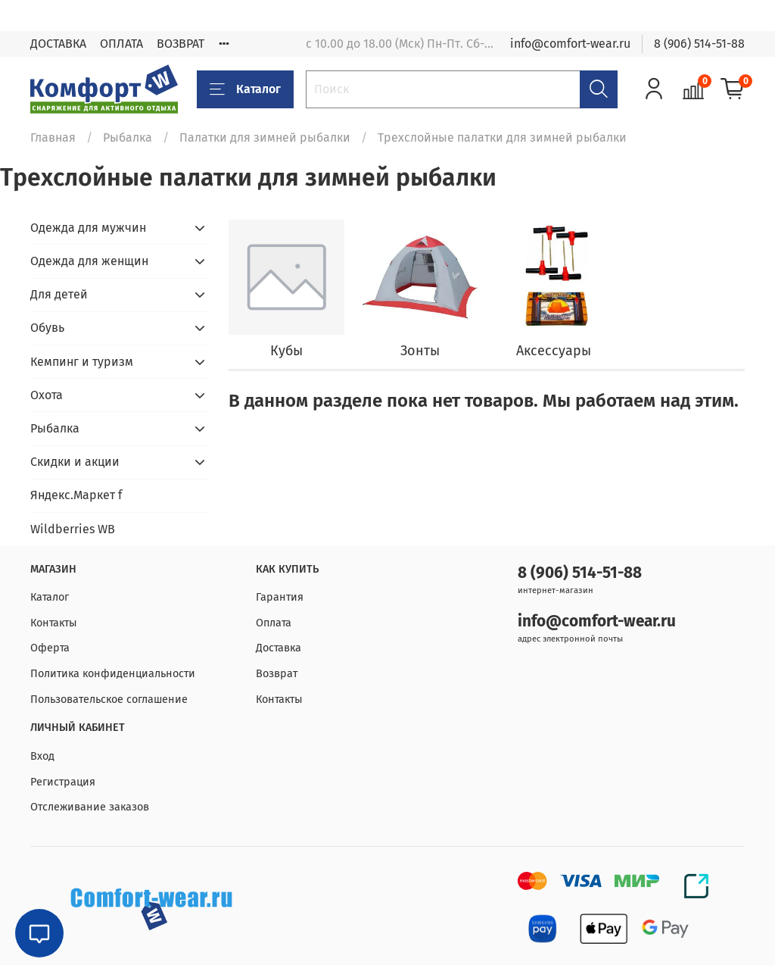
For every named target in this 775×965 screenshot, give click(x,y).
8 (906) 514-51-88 (699, 43)
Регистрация (62, 782)
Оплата (273, 623)
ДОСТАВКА (58, 43)
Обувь (47, 327)
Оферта (50, 648)
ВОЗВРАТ (180, 43)
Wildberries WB (72, 529)
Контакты (53, 623)
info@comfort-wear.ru (570, 43)
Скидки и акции (75, 461)
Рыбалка (127, 137)
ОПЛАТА (121, 43)
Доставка (278, 648)
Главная (53, 137)
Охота (46, 395)
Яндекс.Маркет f (76, 495)
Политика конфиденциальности (112, 673)
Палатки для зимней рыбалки (264, 137)
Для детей (59, 294)
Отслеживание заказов (89, 807)
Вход (42, 756)
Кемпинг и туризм (81, 361)
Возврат (276, 673)
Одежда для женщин (89, 261)
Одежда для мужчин (88, 227)
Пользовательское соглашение (109, 699)
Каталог (245, 89)
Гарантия (279, 597)
